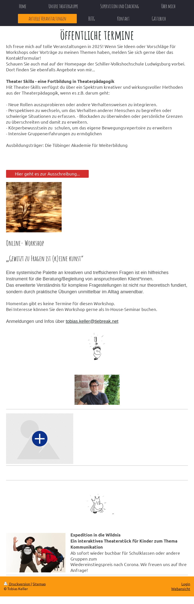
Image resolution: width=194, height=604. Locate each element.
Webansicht (180, 588)
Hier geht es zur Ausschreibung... (47, 173)
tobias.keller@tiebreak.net (92, 321)
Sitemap (39, 583)
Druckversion (17, 583)
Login (185, 583)
